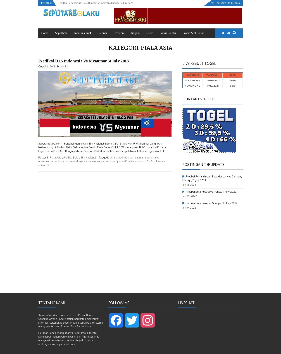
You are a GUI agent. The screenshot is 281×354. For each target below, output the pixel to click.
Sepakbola (61, 33)
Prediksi (102, 33)
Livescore (119, 33)
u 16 (151, 161)
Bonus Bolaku (168, 33)
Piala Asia (55, 157)
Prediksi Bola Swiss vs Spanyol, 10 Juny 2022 (211, 203)
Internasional (82, 33)
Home (44, 33)
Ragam (135, 33)
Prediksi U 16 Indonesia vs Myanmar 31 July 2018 (83, 61)
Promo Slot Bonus (193, 33)
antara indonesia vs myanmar (127, 157)
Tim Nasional (88, 157)
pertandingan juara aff (114, 161)
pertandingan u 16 (138, 161)
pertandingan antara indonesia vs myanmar (75, 161)
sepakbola (86, 322)
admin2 (64, 66)
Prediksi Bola (70, 157)
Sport (149, 33)
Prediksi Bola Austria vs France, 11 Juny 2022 (211, 191)
